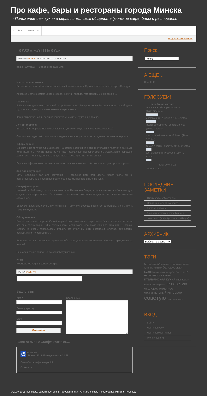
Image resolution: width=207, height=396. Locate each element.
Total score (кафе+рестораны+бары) (168, 218)
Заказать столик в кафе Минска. (166, 213)
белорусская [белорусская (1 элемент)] (156, 268)
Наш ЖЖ (149, 82)
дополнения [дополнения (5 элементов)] (180, 271)
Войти (150, 322)
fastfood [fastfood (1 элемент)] (147, 264)
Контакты (33, 31)
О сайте (18, 31)
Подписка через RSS (180, 38)
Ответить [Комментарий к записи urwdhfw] (26, 367)
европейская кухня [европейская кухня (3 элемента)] (157, 275)
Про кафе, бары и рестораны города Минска (96, 10)
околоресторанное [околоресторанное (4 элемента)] (158, 288)
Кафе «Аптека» (39, 50)
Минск (31, 59)
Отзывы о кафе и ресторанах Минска (102, 391)
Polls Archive (154, 168)
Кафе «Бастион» (157, 208)
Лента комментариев (159, 332)
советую (31, 272)
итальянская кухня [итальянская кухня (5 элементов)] (159, 279)
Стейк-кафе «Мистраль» (161, 198)
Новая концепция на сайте (162, 203)
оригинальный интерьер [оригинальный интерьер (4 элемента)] (163, 292)
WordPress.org (155, 337)
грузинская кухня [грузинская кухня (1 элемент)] (161, 272)
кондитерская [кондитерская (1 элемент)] (157, 284)
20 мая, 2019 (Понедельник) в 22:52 (48, 355)
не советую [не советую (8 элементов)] (176, 283)
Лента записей (155, 327)
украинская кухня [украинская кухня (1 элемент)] (175, 299)
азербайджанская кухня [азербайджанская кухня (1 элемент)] (163, 264)
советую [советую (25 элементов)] (155, 298)
